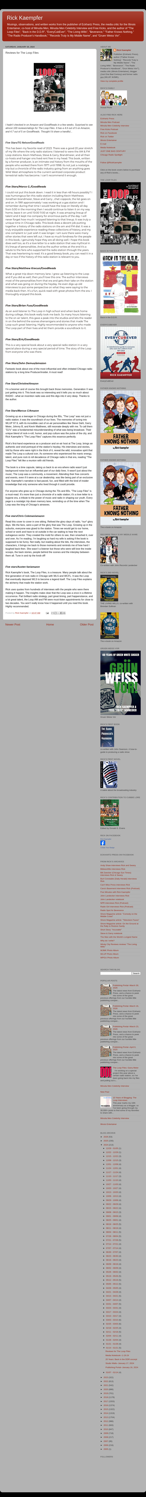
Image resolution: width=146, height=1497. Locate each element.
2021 (106, 1385)
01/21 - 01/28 (112, 1344)
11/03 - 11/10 (112, 1180)
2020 (106, 1389)
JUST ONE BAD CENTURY (113, 151)
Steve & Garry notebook (111, 933)
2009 (106, 1433)
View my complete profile (111, 81)
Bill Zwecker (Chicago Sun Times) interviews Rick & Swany (115, 874)
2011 (106, 1425)
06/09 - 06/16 (112, 1264)
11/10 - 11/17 (112, 1176)
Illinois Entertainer (108, 140)
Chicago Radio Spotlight (111, 155)
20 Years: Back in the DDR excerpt (121, 1359)
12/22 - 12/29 (112, 1152)
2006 (106, 1445)
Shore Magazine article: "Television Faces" (119, 920)
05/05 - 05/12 (112, 1284)
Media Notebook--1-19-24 (117, 1355)
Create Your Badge (107, 847)
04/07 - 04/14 (112, 1300)
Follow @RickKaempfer (111, 162)
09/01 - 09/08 (112, 1216)
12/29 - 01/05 (112, 1148)
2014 (106, 1413)
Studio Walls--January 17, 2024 (120, 1363)
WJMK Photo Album (109, 950)
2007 (106, 1441)
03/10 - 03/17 (112, 1316)
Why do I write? (107, 940)
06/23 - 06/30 (112, 1256)
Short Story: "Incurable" (111, 930)
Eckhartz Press (107, 118)
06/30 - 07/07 (112, 1252)
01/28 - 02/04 (112, 1340)
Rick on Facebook (108, 133)
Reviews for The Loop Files (118, 1351)
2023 (106, 1377)
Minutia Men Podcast (110, 122)
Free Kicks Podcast (109, 129)
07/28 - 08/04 (112, 1236)
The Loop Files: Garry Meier (125, 1068)
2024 (106, 1145)
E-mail (103, 144)
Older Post (87, 624)
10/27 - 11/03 (112, 1184)
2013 (106, 1417)
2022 (106, 1381)
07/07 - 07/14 (112, 1248)
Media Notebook (107, 147)
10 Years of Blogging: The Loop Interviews (124, 1099)
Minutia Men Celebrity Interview (114, 126)
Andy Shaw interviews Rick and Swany (118, 865)
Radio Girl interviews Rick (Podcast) (116, 907)
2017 (106, 1401)
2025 (106, 1141)
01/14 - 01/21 (112, 1348)
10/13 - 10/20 (112, 1192)
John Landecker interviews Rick (114, 896)
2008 (106, 1437)
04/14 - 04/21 (112, 1296)
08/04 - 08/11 (112, 1232)
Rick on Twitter (107, 136)
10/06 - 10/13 (112, 1196)
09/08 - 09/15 (112, 1212)
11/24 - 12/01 (112, 1168)
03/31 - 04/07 (112, 1304)
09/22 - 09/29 (112, 1204)
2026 (106, 1137)
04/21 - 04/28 (112, 1292)
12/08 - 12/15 (112, 1160)
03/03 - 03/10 (112, 1320)
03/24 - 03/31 (112, 1308)
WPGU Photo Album (109, 957)
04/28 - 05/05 (112, 1288)
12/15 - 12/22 (112, 1156)
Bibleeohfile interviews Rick (112, 869)
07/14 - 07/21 (112, 1244)
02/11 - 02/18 (112, 1332)
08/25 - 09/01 (112, 1220)
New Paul (104, 1092)
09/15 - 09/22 (112, 1208)
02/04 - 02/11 (112, 1336)
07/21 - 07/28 (112, 1240)
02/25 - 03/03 (112, 1324)
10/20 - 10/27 (112, 1188)
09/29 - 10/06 (112, 1200)
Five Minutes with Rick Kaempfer (115, 892)
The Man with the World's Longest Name (118, 937)
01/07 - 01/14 (112, 1372)
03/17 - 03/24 (112, 1312)
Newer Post (12, 624)
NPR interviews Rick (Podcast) (114, 903)
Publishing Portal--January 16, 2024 (122, 1367)
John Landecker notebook (112, 899)
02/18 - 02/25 (112, 1328)
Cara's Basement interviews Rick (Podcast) (120, 888)
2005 (106, 1449)
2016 (106, 1405)
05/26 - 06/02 (112, 1272)
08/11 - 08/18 (112, 1228)
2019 (106, 1393)
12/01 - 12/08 (112, 1164)
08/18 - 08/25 (112, 1224)
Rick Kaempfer (25, 18)
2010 (106, 1429)
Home (50, 624)
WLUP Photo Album (109, 954)
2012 (106, 1421)
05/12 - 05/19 (112, 1280)
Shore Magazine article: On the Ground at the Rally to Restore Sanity (119, 925)
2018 (106, 1397)
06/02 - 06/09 (112, 1268)
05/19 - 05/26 (112, 1276)
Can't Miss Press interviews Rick (115, 885)
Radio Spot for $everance (112, 910)
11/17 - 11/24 (112, 1172)
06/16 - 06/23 (112, 1260)
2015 (106, 1409)
